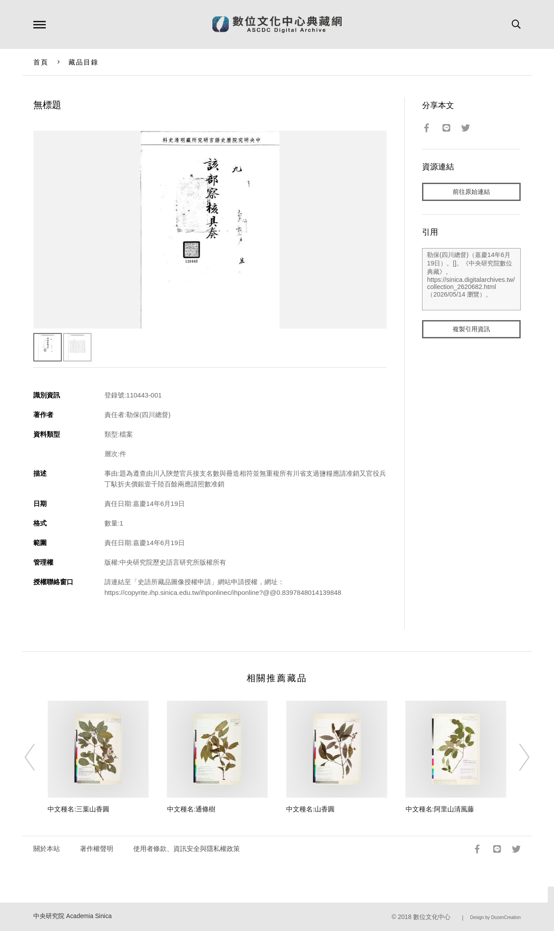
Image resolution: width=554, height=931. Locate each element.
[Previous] (38, 757)
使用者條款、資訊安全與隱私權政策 (186, 848)
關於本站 (46, 848)
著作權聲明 (96, 848)
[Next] (516, 757)
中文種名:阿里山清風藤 (440, 809)
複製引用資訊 (471, 329)
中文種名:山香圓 (310, 809)
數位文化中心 (431, 917)
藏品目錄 (83, 62)
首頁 (41, 62)
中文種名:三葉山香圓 (78, 809)
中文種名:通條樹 (191, 809)
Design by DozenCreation (495, 917)
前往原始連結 (471, 192)
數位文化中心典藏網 (277, 24)
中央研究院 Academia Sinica (72, 916)
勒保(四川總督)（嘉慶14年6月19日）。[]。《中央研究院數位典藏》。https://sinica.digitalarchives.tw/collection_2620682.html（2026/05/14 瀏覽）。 (471, 280)
